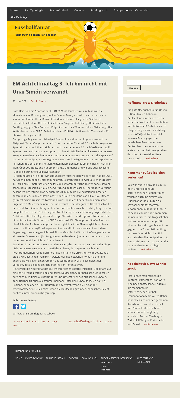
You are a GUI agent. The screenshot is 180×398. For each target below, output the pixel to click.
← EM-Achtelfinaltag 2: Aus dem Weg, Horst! (35, 323)
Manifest (105, 369)
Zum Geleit (106, 362)
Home (14, 10)
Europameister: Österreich (131, 10)
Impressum (143, 361)
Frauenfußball (59, 10)
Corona (79, 10)
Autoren (105, 366)
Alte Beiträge (18, 17)
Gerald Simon (39, 101)
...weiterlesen (151, 158)
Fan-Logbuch (99, 10)
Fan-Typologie (34, 10)
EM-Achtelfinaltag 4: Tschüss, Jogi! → (90, 321)
